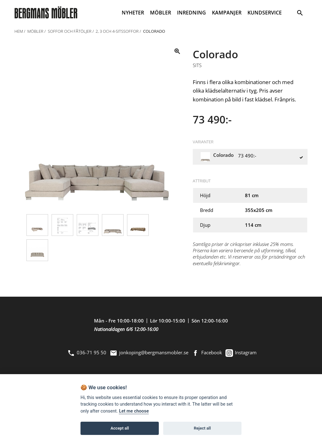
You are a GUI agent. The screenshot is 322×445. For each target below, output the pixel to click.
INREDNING (191, 12)
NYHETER (133, 12)
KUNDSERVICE (264, 12)
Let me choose (134, 411)
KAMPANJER (227, 12)
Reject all (202, 428)
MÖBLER (160, 12)
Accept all (120, 428)
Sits (197, 65)
